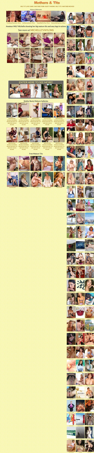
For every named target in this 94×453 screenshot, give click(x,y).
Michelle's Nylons (42, 29)
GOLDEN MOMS (35, 164)
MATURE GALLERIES (24, 164)
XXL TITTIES (35, 180)
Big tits (59, 6)
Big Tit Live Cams (27, 6)
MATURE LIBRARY (47, 180)
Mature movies (68, 6)
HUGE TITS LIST (47, 164)
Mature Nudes (12, 180)
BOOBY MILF (24, 180)
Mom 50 (12, 164)
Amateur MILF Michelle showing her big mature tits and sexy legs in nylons (12, 121)
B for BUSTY (59, 164)
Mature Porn (39, 6)
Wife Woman (59, 180)
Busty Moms (50, 6)
